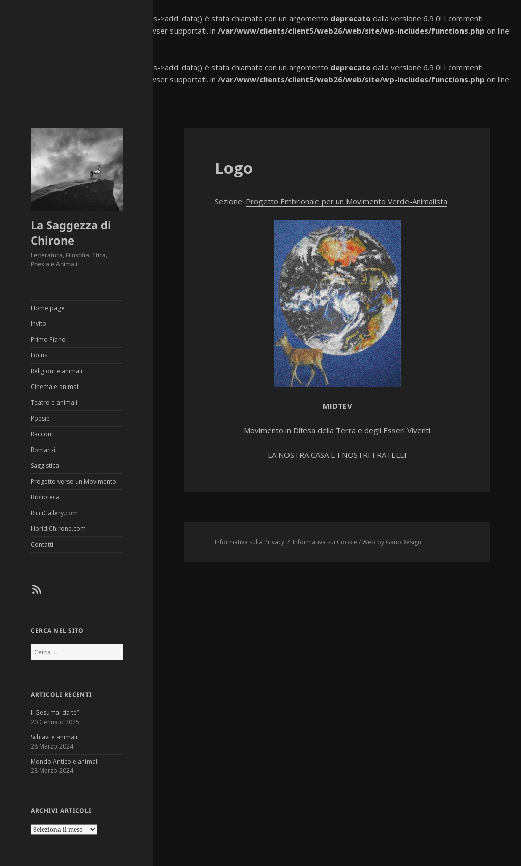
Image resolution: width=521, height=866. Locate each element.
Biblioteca (45, 497)
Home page (48, 308)
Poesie (40, 418)
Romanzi (43, 449)
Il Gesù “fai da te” (55, 712)
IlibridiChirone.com (58, 528)
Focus (39, 355)
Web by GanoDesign (391, 541)
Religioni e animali (56, 371)
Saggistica (45, 465)
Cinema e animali (55, 386)
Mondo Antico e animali (65, 761)
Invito (38, 323)
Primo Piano (48, 339)
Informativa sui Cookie (325, 541)
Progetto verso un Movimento (74, 481)
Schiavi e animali (54, 737)
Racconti (43, 434)
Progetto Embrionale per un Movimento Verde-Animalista (346, 201)
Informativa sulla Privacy (249, 541)
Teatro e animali (54, 402)
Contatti (42, 544)
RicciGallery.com (54, 513)
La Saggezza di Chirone (71, 232)
